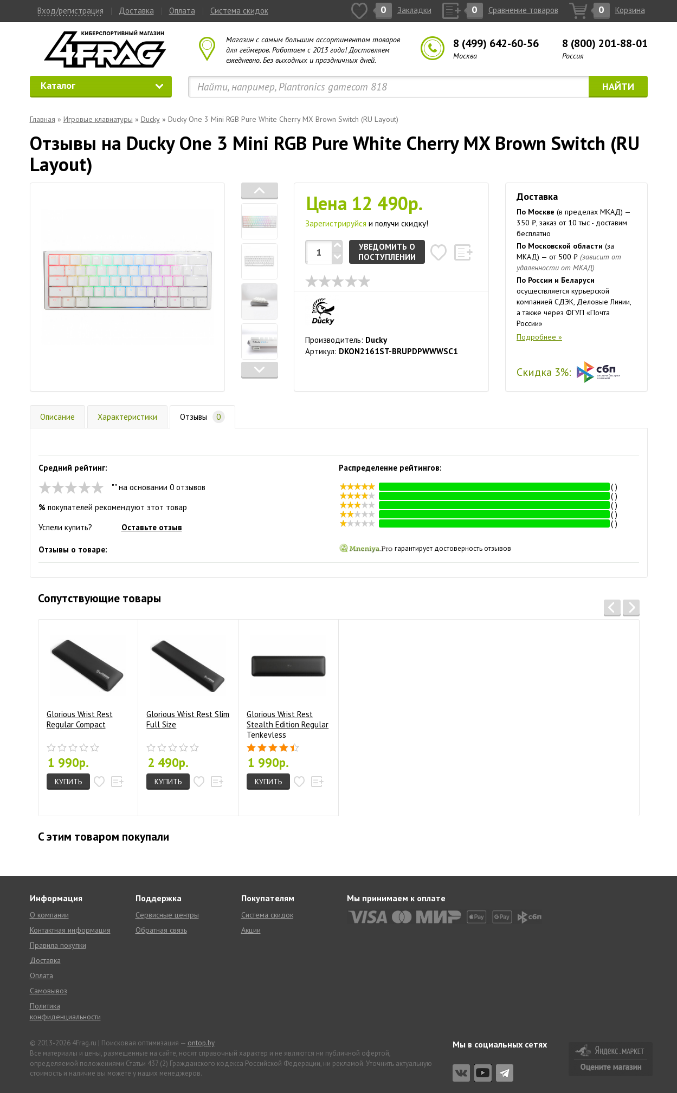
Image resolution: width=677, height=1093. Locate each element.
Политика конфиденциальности (65, 1011)
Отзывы (202, 417)
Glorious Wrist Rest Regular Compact (86, 679)
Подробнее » (539, 337)
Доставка (136, 10)
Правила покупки (58, 945)
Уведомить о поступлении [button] (387, 252)
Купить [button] (68, 781)
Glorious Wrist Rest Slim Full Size (187, 679)
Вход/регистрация (70, 10)
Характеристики (127, 417)
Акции (251, 930)
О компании (49, 915)
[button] (259, 191)
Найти (618, 86)
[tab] (259, 221)
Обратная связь (161, 930)
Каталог (102, 85)
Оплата (182, 10)
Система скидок (239, 10)
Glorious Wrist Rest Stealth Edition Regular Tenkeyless (287, 683)
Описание (57, 417)
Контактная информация (70, 930)
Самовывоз (48, 991)
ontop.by (201, 1043)
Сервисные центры (167, 915)
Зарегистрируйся (335, 223)
